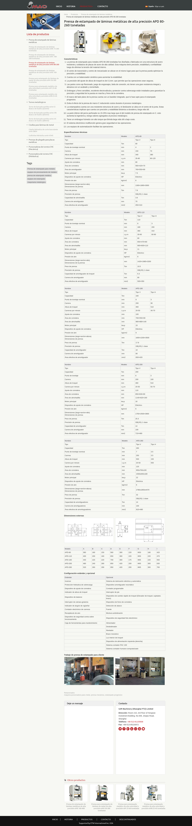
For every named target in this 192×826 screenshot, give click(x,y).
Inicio (59, 6)
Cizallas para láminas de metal (41, 125)
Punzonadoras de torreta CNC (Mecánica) (41, 148)
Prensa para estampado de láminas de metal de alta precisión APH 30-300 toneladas (101, 807)
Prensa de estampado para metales (41, 169)
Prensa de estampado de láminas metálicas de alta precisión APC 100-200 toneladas (43, 56)
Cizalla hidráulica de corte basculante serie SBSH (43, 130)
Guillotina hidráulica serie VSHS (41, 135)
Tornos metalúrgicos (37, 102)
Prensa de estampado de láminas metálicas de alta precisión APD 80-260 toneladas (44, 64)
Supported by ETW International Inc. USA (96, 823)
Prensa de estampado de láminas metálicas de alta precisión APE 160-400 (76, 806)
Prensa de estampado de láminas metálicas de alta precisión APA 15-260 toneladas (44, 48)
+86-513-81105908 (135, 722)
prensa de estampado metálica (39, 175)
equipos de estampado (36, 179)
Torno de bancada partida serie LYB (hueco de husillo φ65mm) (42, 114)
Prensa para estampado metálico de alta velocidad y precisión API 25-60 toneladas (127, 806)
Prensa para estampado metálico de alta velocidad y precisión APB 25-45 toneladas (153, 806)
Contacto (102, 6)
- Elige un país (156, 6)
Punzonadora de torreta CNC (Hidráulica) (41, 155)
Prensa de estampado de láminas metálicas (96, 14)
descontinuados (127, 819)
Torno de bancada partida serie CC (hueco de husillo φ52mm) (42, 108)
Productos (74, 14)
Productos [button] (86, 6)
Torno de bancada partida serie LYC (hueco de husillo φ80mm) (42, 120)
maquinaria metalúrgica (36, 182)
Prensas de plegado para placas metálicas (42, 141)
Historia (71, 6)
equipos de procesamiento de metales (42, 172)
